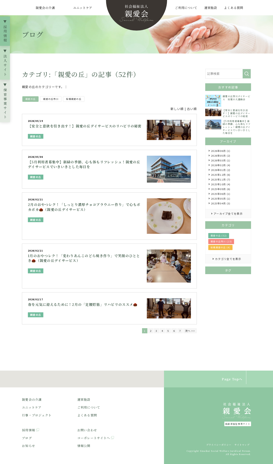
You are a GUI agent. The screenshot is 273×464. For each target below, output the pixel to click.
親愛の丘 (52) (219, 235)
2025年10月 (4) (220, 184)
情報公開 (83, 446)
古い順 (192, 108)
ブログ (27, 438)
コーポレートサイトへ (93, 438)
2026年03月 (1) (220, 160)
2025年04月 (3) (220, 203)
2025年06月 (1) (220, 194)
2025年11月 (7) (220, 179)
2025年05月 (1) (220, 198)
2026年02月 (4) (220, 165)
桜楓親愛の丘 (73, 98)
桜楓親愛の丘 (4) (220, 247)
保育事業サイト (5, 104)
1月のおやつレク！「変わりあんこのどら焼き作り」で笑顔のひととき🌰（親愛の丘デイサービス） (84, 258)
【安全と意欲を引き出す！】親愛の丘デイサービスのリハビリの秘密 (85, 125)
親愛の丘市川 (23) (221, 241)
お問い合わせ (87, 430)
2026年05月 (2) (220, 155)
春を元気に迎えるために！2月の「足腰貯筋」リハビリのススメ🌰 (82, 304)
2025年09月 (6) (220, 189)
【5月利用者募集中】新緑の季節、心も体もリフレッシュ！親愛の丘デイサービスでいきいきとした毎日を (84, 164)
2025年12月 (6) (220, 175)
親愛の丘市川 (50, 98)
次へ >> (190, 331)
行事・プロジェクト (37, 415)
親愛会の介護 (45, 8)
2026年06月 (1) (220, 151)
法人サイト (5, 65)
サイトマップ (242, 444)
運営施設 (210, 8)
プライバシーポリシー (219, 444)
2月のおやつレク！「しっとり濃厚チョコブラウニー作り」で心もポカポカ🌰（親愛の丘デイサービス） (84, 207)
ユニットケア (82, 8)
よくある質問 (233, 8)
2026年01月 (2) (220, 170)
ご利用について (186, 8)
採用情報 (5, 34)
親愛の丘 (30, 98)
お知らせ (28, 446)
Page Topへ (232, 379)
